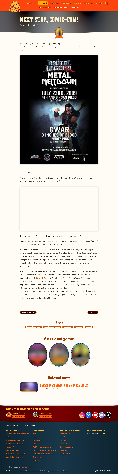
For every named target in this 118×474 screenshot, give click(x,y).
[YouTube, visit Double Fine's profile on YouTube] (95, 415)
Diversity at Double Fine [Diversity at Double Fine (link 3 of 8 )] (15, 440)
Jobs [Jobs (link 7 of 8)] (99, 3)
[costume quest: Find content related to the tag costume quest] (52, 327)
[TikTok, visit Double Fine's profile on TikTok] (108, 415)
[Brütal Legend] (80, 355)
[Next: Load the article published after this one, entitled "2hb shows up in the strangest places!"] (92, 312)
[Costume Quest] (59, 355)
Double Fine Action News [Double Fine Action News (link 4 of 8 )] (15, 444)
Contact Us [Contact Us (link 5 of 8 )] (10, 447)
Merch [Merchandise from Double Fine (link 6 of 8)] (88, 3)
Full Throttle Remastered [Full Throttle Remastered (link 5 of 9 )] (42, 447)
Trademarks (66, 471)
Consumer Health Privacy (42, 471)
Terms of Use (56, 471)
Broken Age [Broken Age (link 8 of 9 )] (37, 457)
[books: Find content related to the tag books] (79, 327)
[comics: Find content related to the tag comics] (67, 327)
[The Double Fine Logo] (15, 6)
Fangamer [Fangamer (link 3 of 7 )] (64, 440)
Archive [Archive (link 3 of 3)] (75, 7)
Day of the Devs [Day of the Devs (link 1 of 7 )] (66, 434)
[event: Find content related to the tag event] (89, 327)
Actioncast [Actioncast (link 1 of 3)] (45, 7)
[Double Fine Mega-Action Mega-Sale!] (59, 387)
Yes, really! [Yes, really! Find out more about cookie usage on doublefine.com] (27, 467)
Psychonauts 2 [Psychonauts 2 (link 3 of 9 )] (38, 440)
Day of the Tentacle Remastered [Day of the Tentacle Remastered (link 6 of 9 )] (45, 450)
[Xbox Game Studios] (103, 471)
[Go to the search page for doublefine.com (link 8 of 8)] (106, 3)
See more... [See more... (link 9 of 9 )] (37, 460)
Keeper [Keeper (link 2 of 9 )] (35, 437)
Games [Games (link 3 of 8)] (54, 3)
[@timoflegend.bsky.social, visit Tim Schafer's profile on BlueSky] (44, 415)
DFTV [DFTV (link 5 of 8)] (77, 3)
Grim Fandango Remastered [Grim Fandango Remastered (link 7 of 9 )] (43, 454)
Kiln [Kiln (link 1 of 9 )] (34, 434)
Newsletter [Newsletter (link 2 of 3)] (61, 7)
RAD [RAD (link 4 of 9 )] (35, 444)
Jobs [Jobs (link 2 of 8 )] (8, 437)
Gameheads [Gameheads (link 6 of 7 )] (64, 450)
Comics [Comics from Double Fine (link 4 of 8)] (66, 3)
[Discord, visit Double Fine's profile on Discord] (102, 415)
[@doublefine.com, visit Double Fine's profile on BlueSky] (17, 415)
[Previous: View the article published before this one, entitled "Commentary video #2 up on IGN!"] (28, 312)
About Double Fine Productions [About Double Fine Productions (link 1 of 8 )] (18, 434)
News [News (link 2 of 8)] (43, 3)
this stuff (39, 278)
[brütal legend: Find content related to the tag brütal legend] (33, 327)
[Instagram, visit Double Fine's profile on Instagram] (82, 415)
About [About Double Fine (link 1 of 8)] (31, 3)
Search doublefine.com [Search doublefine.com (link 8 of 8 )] (14, 457)
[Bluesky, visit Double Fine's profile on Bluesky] (88, 415)
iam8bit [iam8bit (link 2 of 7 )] (63, 437)
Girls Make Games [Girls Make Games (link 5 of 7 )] (67, 447)
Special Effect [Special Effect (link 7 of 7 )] (65, 454)
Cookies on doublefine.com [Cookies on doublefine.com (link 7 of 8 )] (16, 454)
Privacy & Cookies (26, 471)
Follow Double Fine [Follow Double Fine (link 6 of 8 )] (13, 450)
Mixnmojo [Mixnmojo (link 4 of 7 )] (63, 444)
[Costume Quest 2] (37, 355)
